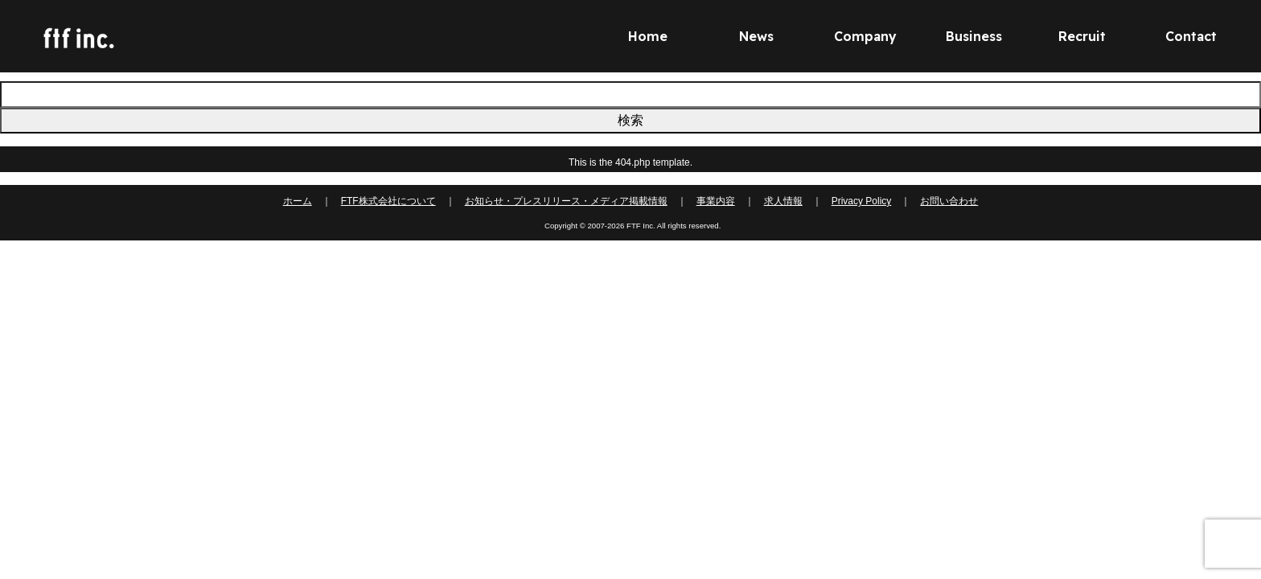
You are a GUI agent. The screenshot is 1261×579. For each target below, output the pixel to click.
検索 (630, 120)
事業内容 (715, 201)
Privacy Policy (862, 201)
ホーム (297, 201)
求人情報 (783, 201)
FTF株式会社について (388, 201)
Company (865, 36)
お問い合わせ (949, 201)
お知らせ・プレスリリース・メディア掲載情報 (566, 201)
